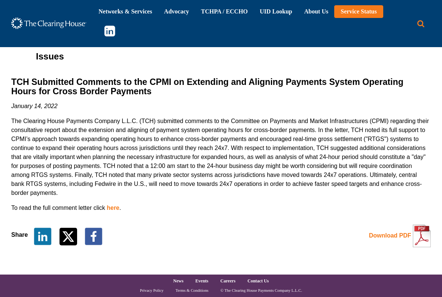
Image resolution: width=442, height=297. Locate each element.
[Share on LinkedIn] (43, 236)
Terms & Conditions (192, 290)
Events (201, 281)
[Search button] (421, 24)
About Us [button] (316, 11)
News (178, 281)
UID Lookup (276, 11)
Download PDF (390, 235)
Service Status (359, 11)
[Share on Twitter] (69, 236)
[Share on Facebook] (94, 236)
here (113, 208)
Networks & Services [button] (125, 11)
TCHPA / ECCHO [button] (224, 11)
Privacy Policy (152, 290)
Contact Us (258, 281)
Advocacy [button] (176, 11)
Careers (227, 281)
